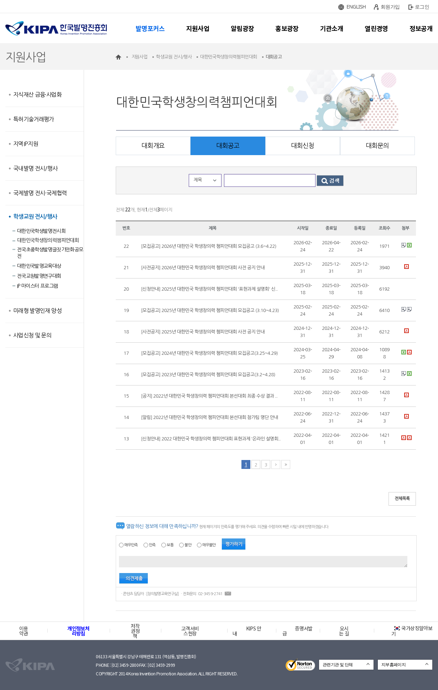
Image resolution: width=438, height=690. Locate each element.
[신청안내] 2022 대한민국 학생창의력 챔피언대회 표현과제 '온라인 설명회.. (211, 438)
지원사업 (197, 28)
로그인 (422, 6)
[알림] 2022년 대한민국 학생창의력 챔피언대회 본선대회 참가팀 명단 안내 (209, 417)
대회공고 (227, 146)
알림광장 (242, 28)
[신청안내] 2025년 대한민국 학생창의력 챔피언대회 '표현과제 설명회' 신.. (209, 289)
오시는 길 (344, 631)
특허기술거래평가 (33, 119)
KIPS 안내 (247, 631)
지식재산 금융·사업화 (37, 94)
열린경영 (376, 28)
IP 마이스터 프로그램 (37, 285)
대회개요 (153, 146)
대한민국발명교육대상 (39, 266)
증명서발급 (297, 631)
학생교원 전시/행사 (35, 216)
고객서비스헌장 (190, 631)
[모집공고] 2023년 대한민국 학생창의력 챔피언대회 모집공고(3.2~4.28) (208, 374)
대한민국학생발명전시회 (41, 231)
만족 (152, 545)
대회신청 (302, 146)
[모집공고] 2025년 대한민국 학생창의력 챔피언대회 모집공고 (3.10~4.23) (210, 310)
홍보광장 (286, 28)
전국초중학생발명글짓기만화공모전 (50, 253)
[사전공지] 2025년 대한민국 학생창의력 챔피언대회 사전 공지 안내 (203, 331)
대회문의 (377, 146)
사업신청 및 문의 (32, 335)
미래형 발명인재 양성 (37, 310)
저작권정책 (135, 630)
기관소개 (331, 28)
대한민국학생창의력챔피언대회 (48, 240)
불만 (187, 545)
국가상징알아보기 (411, 630)
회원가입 (390, 6)
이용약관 (23, 631)
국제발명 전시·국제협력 (40, 193)
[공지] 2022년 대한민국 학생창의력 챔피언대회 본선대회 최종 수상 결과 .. (209, 396)
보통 (170, 545)
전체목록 (402, 498)
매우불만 (208, 545)
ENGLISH (356, 6)
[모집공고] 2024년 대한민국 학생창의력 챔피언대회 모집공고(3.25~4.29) (209, 353)
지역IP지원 (25, 144)
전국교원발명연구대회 (39, 276)
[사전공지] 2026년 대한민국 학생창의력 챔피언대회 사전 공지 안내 (203, 267)
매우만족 (130, 545)
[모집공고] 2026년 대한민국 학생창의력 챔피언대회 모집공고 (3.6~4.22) (208, 246)
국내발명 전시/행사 (35, 168)
